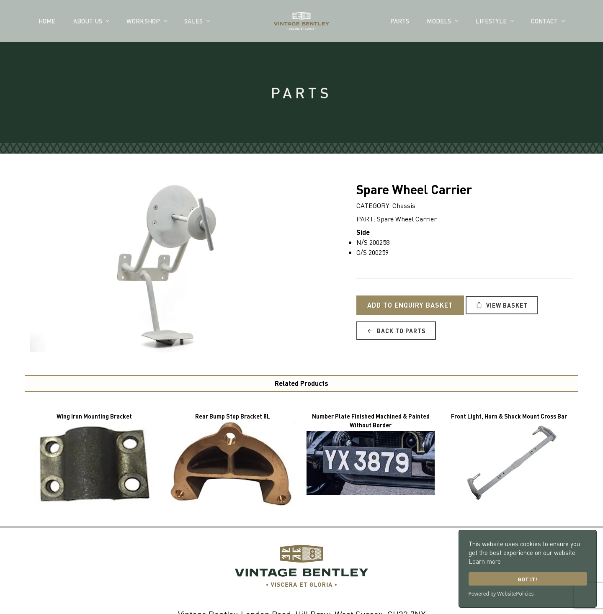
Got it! (528, 579)
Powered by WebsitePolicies (501, 593)
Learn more (485, 561)
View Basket (502, 305)
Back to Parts (396, 331)
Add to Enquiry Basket (410, 305)
